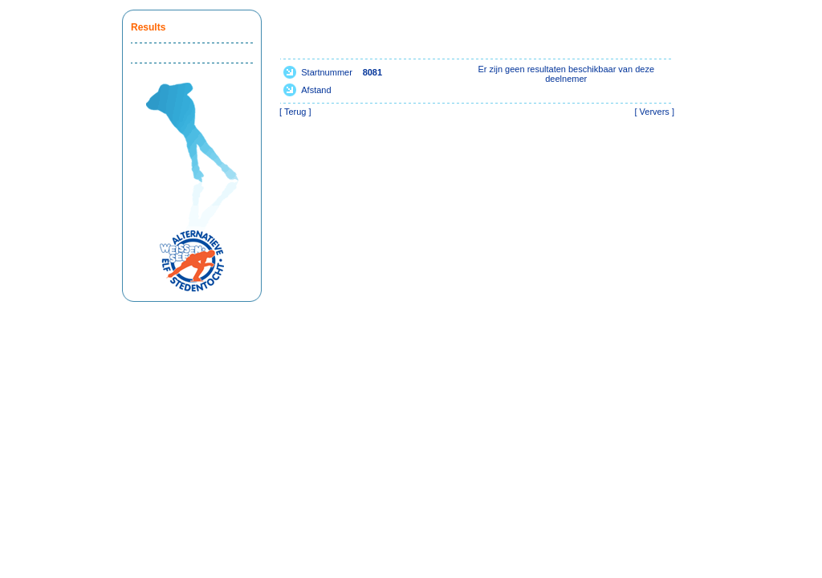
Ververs (654, 111)
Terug (295, 111)
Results (148, 27)
